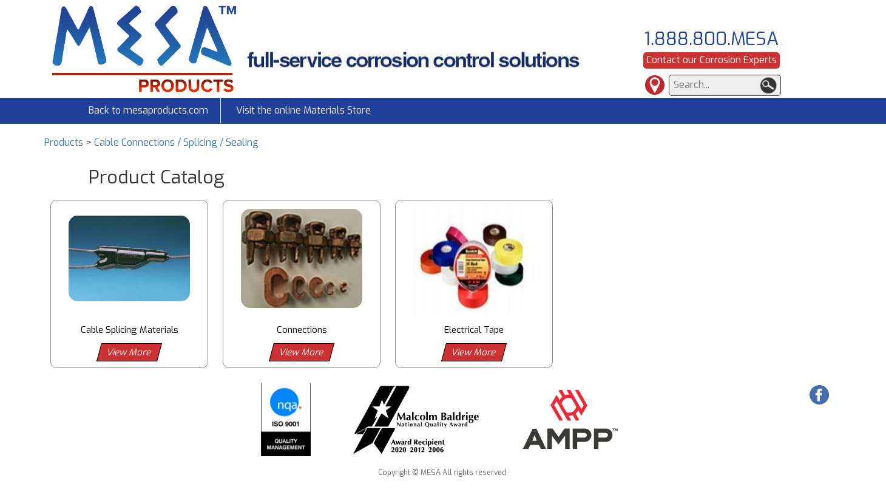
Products (63, 142)
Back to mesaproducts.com (148, 110)
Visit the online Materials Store (303, 110)
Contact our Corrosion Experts (711, 59)
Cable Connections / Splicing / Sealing (176, 142)
